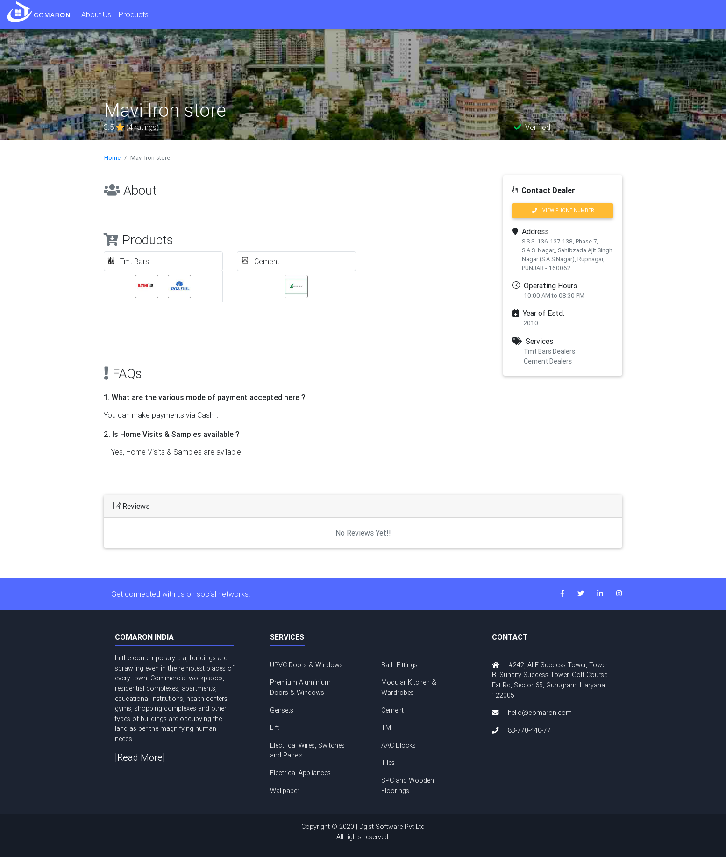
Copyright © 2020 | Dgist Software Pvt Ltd (363, 832)
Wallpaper (284, 790)
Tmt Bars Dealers (549, 351)
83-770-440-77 (529, 730)
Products (134, 14)
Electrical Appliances (300, 773)
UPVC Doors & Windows (306, 665)
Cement (392, 710)
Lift (274, 727)
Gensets (281, 710)
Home (112, 158)
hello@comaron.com (540, 712)
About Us (96, 14)
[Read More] (140, 757)
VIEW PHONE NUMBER (563, 210)
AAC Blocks (398, 745)
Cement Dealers (548, 361)
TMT (388, 727)
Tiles (388, 762)
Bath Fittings (399, 665)
